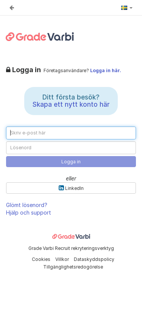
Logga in (71, 161)
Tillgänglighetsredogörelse (73, 267)
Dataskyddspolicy (94, 259)
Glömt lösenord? (26, 205)
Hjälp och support (28, 212)
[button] (126, 7)
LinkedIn (71, 188)
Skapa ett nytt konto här (71, 104)
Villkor (62, 259)
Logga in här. (105, 70)
